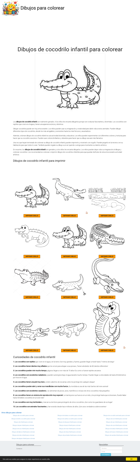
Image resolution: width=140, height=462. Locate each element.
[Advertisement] (70, 30)
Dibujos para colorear (42, 8)
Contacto (19, 448)
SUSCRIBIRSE (106, 455)
